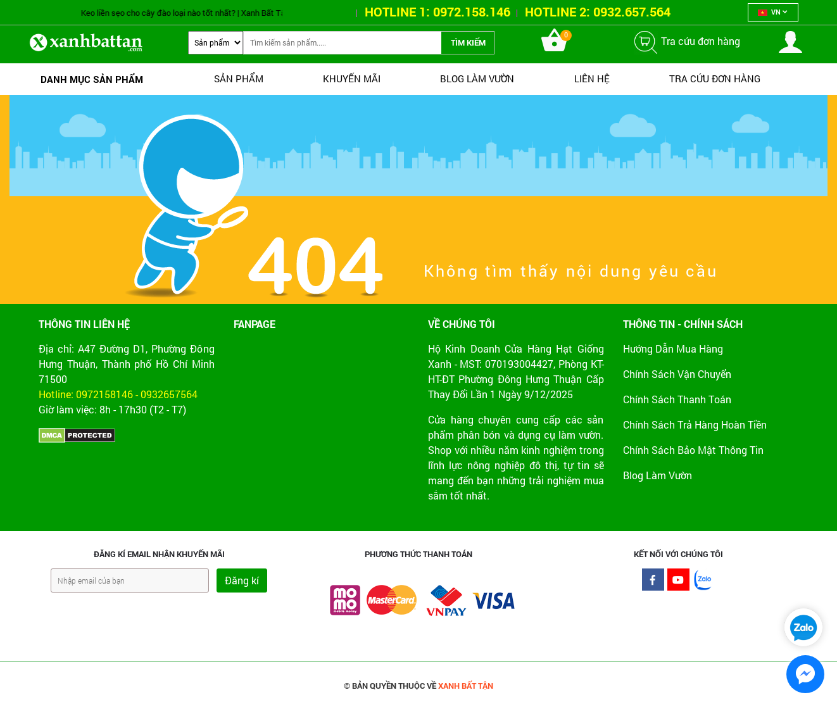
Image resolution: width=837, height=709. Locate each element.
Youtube (678, 583)
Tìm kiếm (468, 42)
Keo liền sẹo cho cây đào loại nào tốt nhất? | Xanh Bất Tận (196, 12)
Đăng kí (242, 580)
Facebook (653, 583)
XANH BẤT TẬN (465, 685)
